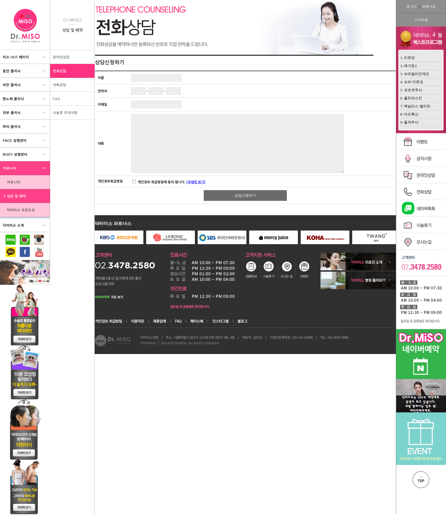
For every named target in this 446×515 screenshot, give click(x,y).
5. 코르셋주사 (411, 90)
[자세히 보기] (195, 182)
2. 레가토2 (408, 66)
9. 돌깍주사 (409, 122)
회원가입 (429, 6)
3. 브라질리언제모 (414, 74)
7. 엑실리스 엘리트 (415, 106)
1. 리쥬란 (407, 58)
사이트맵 (421, 20)
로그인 (411, 6)
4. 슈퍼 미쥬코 (411, 82)
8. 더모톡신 (409, 114)
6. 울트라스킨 (411, 98)
